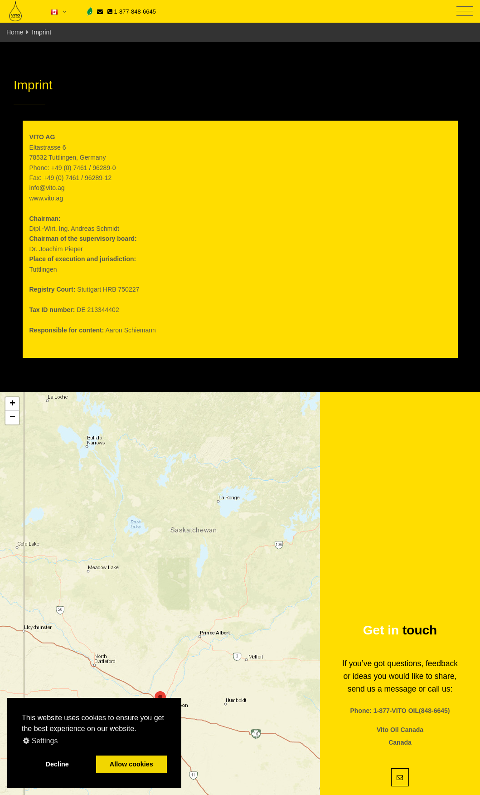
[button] (12, 404)
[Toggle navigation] (465, 11)
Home (14, 32)
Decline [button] (57, 764)
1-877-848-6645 (131, 11)
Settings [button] (40, 741)
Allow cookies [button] (131, 764)
